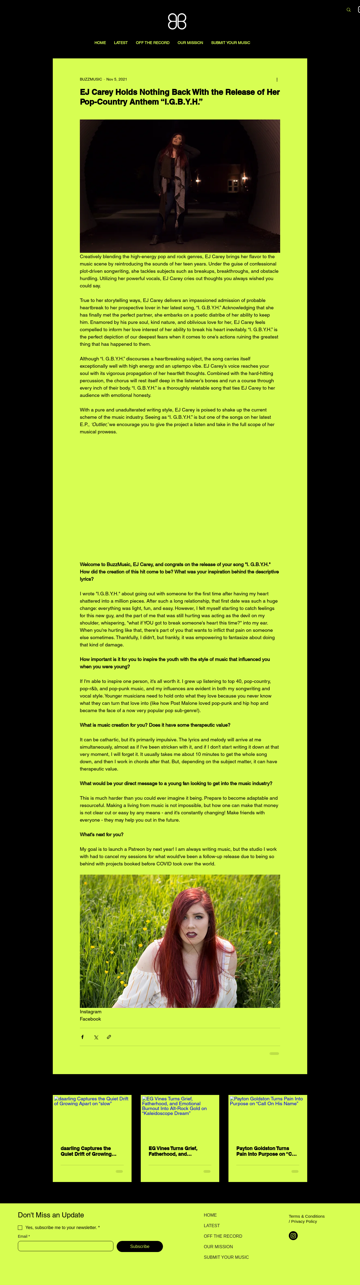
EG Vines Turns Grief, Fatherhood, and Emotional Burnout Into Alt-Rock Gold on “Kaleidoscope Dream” (176, 1151)
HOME (210, 1215)
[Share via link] (109, 1037)
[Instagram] (293, 1235)
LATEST (212, 1225)
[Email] (64, 1246)
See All (301, 1085)
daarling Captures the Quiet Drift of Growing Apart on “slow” (86, 1151)
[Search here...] (310, 10)
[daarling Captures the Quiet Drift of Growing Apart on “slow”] (92, 1117)
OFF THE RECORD (223, 1236)
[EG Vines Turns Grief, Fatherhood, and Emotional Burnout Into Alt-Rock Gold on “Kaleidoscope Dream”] (180, 1117)
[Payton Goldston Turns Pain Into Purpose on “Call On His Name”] (268, 1117)
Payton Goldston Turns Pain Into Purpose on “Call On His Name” (266, 1151)
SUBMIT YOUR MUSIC (223, 1257)
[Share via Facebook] (82, 1037)
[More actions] (277, 79)
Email (24, 1236)
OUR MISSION (218, 1246)
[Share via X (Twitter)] (95, 1037)
